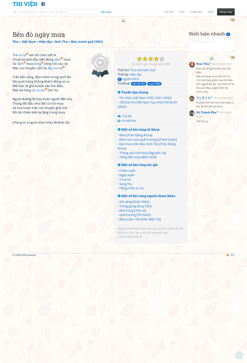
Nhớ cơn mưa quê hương (137, 136)
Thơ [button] (181, 12)
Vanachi (157, 229)
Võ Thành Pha (206, 103)
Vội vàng (125, 198)
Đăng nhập (226, 12)
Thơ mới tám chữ (142, 66)
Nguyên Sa (157, 149)
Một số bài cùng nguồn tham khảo (146, 192)
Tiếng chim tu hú (131, 185)
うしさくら (203, 88)
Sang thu (125, 180)
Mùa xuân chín (130, 216)
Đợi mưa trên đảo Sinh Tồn (139, 140)
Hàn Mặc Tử (151, 216)
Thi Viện (25, 4)
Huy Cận (144, 202)
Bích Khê (149, 153)
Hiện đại (135, 71)
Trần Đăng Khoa (139, 131)
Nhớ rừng (126, 207)
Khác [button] (211, 12)
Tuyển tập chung (133, 89)
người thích (128, 75)
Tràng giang (128, 202)
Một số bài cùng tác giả (138, 161)
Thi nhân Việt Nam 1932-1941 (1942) (145, 94)
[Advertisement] (63, 74)
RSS (231, 305)
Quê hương (127, 211)
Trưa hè (125, 176)
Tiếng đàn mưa (130, 153)
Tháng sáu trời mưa (133, 149)
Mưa (122, 131)
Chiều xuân (127, 167)
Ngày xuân (127, 171)
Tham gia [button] (196, 12)
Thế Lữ (140, 207)
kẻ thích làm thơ (141, 225)
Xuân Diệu (140, 198)
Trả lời (126, 112)
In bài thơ (129, 117)
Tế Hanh (144, 211)
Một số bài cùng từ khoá (139, 126)
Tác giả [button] (168, 12)
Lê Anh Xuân (167, 136)
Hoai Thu (202, 54)
